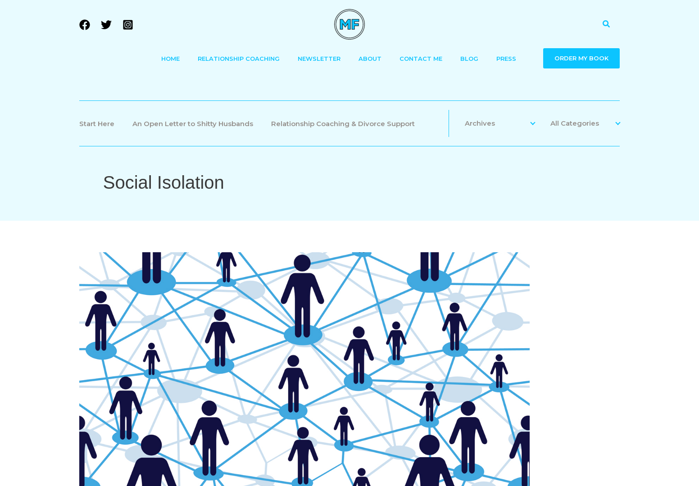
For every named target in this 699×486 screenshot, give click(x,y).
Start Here (96, 124)
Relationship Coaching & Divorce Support (343, 124)
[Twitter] (106, 24)
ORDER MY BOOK (581, 58)
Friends (605, 288)
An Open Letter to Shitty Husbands (192, 124)
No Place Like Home (428, 313)
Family (573, 288)
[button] (607, 24)
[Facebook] (84, 24)
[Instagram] (128, 24)
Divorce (541, 288)
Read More (398, 366)
